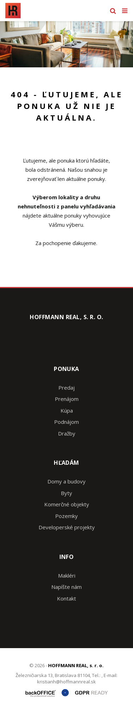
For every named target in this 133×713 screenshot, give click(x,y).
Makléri (66, 575)
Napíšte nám (66, 586)
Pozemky (66, 515)
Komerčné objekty (66, 504)
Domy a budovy (66, 481)
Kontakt (66, 598)
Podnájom (66, 421)
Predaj (66, 387)
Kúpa (66, 410)
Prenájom (67, 398)
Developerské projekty (67, 527)
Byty (66, 492)
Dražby (66, 433)
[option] (66, 44)
